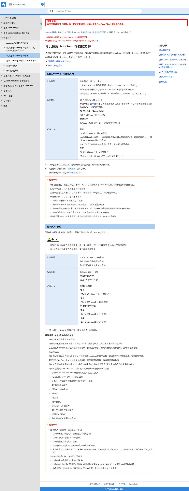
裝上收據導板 (164, 50)
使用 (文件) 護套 (55, 65)
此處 (96, 41)
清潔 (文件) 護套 (165, 77)
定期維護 (163, 82)
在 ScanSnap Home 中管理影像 (17, 81)
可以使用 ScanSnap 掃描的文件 (19, 56)
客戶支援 (122, 484)
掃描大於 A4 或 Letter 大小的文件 (172, 60)
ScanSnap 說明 (10, 18)
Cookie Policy (133, 484)
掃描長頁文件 (75, 173)
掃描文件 (7, 38)
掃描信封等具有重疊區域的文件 (172, 55)
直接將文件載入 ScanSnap (59, 61)
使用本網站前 (95, 484)
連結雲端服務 (12, 71)
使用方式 (7, 91)
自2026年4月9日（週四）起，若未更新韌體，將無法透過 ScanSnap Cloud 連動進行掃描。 (86, 24)
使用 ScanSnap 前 (11, 28)
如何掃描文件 (12, 66)
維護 (5, 106)
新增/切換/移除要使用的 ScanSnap (18, 86)
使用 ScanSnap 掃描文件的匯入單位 (21, 61)
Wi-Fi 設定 (8, 96)
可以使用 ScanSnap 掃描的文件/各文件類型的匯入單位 (20, 49)
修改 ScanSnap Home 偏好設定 (17, 33)
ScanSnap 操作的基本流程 (17, 43)
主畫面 (95, 104)
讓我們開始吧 (9, 23)
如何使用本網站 (109, 484)
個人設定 (72, 169)
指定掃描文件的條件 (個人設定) (17, 76)
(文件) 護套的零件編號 (168, 72)
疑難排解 (7, 101)
